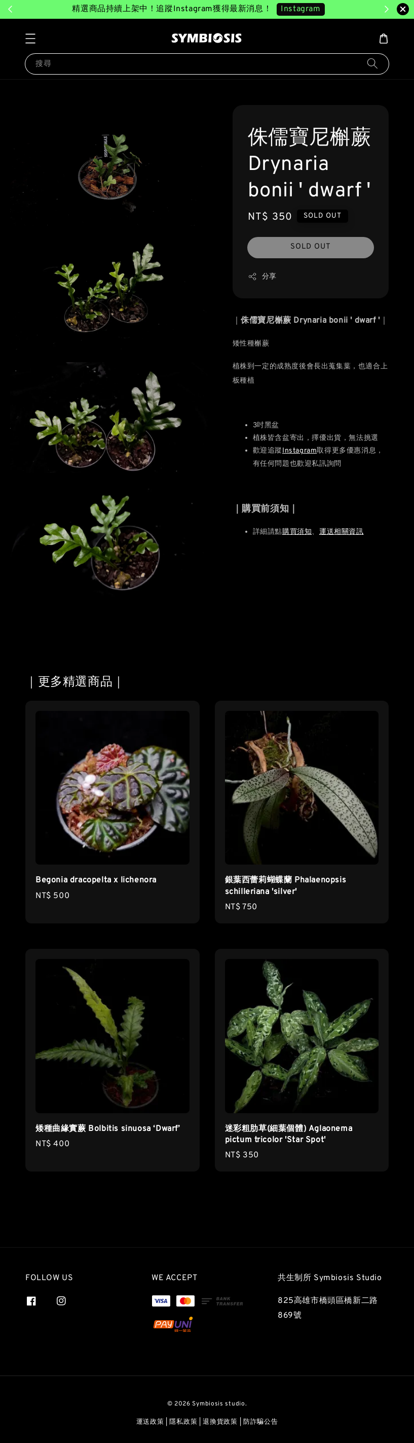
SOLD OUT (310, 247)
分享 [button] (262, 276)
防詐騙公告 (260, 1422)
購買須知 (297, 532)
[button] (30, 38)
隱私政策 (183, 1422)
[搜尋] (372, 64)
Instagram (299, 450)
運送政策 (150, 1422)
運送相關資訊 (341, 532)
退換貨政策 (220, 1422)
